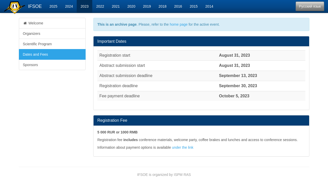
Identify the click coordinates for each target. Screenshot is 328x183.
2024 (69, 6)
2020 (131, 6)
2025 (53, 6)
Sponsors (30, 65)
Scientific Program (37, 44)
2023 (84, 6)
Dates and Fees (35, 54)
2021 (116, 6)
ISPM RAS (182, 175)
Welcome (33, 23)
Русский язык (310, 6)
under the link (182, 147)
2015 (194, 6)
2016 (178, 6)
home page (179, 24)
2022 (100, 6)
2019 (147, 6)
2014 (209, 6)
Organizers (31, 34)
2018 (162, 6)
